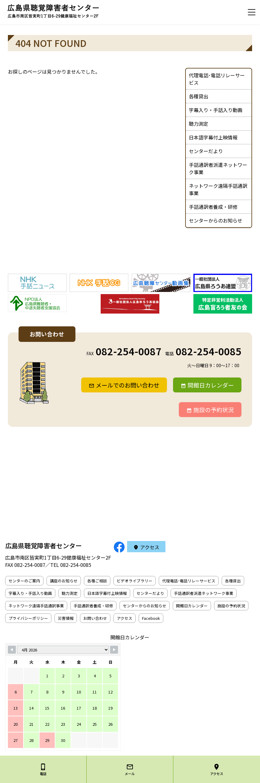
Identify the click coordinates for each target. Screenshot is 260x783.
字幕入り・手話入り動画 (215, 110)
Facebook (151, 618)
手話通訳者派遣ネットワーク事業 (218, 168)
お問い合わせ (95, 618)
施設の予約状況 (213, 410)
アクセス (149, 547)
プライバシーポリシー (28, 618)
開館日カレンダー (211, 385)
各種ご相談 (97, 581)
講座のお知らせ (64, 581)
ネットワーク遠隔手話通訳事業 (218, 189)
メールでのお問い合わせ (127, 385)
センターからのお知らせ (215, 220)
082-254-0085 (208, 351)
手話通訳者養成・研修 (213, 206)
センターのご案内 (24, 581)
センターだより (206, 151)
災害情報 (66, 618)
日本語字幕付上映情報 (213, 137)
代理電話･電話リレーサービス (217, 79)
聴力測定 (198, 123)
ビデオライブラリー (134, 581)
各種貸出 (198, 96)
